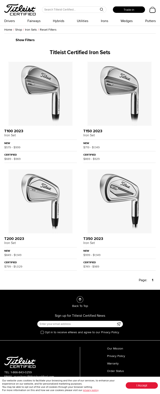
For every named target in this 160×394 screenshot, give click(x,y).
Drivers (9, 21)
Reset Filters (48, 29)
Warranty (113, 363)
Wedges (127, 21)
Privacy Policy (116, 356)
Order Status (115, 371)
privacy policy (90, 390)
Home (8, 29)
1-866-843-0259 (21, 372)
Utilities (82, 21)
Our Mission (115, 348)
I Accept (141, 385)
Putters (150, 21)
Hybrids (58, 21)
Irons (104, 21)
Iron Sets (31, 29)
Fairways (33, 21)
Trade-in (129, 10)
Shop (18, 29)
